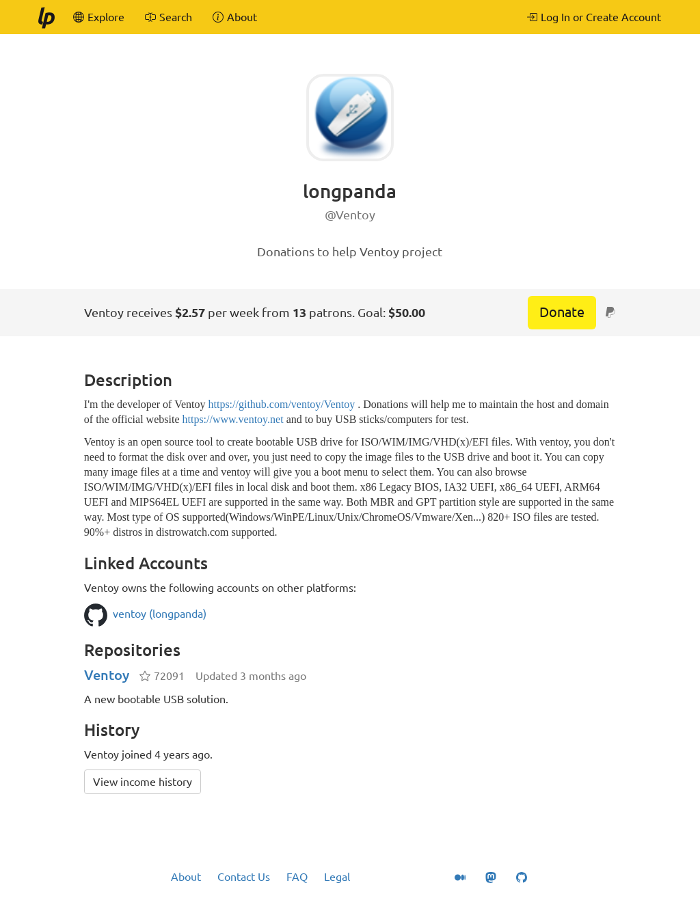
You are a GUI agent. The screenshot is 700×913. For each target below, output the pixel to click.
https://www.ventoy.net (232, 419)
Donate (561, 312)
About (186, 877)
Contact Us (243, 877)
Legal (337, 877)
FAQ (297, 877)
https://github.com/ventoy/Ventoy (281, 404)
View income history (142, 782)
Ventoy (106, 675)
